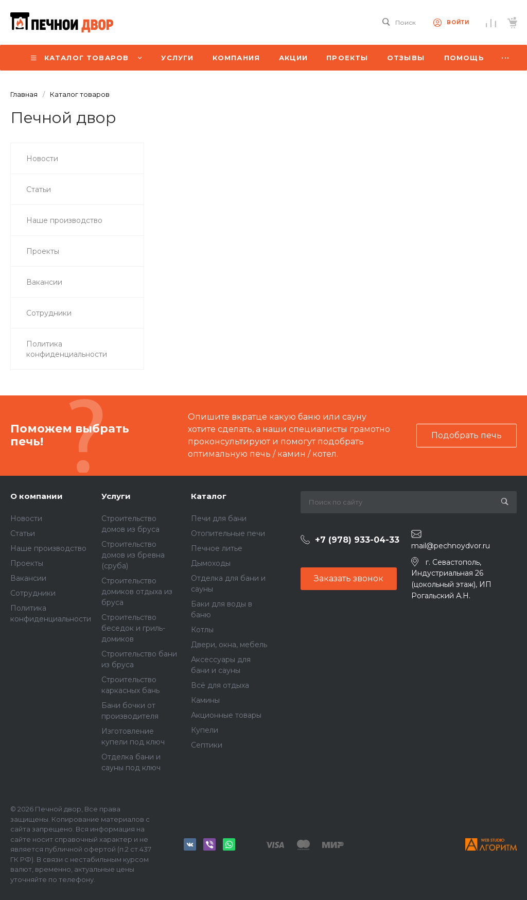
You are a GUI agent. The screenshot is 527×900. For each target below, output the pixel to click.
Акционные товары (226, 715)
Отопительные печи (228, 533)
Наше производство (48, 548)
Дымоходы (211, 563)
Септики (206, 745)
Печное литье (216, 548)
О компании (36, 496)
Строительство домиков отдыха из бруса (136, 591)
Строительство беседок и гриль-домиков (133, 628)
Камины (205, 700)
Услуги (116, 496)
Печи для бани (219, 518)
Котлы (202, 629)
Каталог (208, 496)
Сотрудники (33, 593)
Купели (204, 730)
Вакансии (28, 578)
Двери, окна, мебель (229, 644)
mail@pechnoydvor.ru (450, 545)
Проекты (26, 563)
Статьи (22, 533)
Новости (26, 518)
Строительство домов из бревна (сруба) (133, 555)
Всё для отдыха (220, 685)
